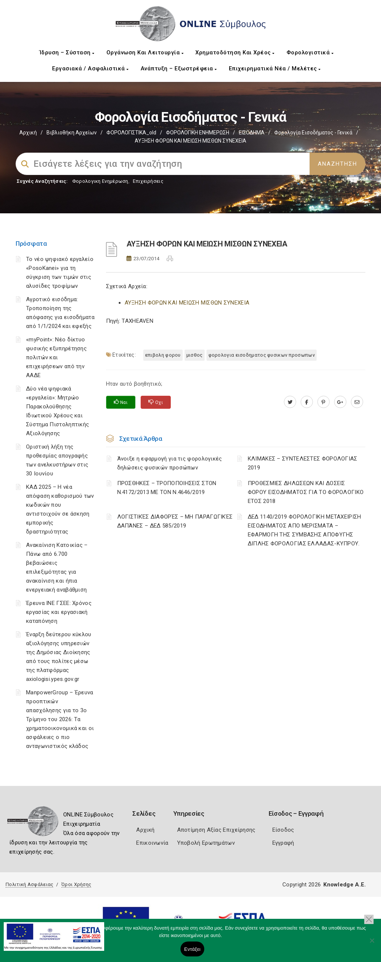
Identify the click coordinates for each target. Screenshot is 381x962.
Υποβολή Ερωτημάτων (206, 843)
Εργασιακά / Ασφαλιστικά (90, 68)
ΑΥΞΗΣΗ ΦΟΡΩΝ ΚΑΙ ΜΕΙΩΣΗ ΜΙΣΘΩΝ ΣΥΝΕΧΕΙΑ (187, 302)
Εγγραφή (283, 843)
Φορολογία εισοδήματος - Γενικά (313, 133)
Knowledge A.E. (344, 884)
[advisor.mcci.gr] (357, 402)
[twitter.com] (290, 402)
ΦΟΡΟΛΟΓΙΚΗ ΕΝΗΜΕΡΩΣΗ (197, 133)
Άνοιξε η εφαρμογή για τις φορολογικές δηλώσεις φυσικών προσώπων (169, 463)
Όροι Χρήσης (76, 884)
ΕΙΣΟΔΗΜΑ (252, 133)
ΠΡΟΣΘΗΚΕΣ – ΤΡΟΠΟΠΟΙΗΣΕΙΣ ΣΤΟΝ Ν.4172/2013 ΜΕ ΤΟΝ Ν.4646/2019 (167, 488)
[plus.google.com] (340, 402)
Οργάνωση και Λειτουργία (145, 52)
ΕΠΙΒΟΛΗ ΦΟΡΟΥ (163, 355)
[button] (369, 919)
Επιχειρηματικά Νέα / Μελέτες (275, 68)
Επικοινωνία (152, 843)
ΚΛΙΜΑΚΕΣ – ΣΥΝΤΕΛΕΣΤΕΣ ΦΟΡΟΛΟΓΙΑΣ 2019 (303, 463)
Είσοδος (283, 829)
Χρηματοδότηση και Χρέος (235, 52)
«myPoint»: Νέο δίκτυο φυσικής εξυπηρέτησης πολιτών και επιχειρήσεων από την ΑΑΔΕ (56, 357)
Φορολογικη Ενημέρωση (100, 181)
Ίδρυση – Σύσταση (67, 52)
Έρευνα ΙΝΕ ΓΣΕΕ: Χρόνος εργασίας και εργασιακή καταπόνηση (59, 612)
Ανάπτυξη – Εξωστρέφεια (179, 68)
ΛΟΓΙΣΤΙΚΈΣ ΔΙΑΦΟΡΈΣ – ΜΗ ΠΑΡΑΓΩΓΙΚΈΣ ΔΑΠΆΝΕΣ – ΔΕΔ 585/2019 (175, 521)
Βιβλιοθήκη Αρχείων (72, 133)
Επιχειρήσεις (148, 181)
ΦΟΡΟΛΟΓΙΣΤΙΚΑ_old (131, 133)
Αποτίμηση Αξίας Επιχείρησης (216, 829)
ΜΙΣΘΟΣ (194, 355)
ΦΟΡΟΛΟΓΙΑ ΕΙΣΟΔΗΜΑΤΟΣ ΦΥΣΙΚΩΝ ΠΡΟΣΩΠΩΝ (261, 355)
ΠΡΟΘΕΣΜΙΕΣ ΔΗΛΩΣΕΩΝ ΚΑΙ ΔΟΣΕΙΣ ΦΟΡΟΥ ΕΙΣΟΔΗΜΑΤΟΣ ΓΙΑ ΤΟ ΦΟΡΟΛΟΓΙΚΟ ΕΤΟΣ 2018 (306, 492)
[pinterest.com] (323, 402)
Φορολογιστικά (310, 52)
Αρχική (28, 133)
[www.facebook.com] (306, 402)
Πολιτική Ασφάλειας (29, 884)
